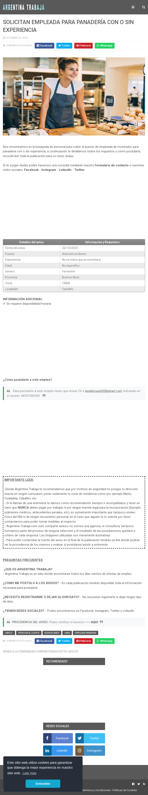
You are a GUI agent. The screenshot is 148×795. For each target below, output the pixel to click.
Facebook (31, 170)
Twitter (79, 170)
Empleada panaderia (85, 633)
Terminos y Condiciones (96, 790)
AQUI (94, 622)
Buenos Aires (52, 633)
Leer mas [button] (30, 773)
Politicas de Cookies (124, 790)
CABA (67, 633)
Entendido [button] (43, 783)
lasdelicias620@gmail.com (103, 391)
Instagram (48, 170)
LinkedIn (65, 170)
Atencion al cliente (28, 633)
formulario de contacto (112, 165)
